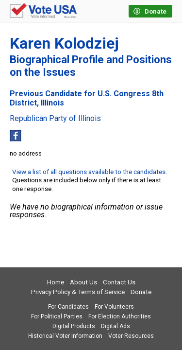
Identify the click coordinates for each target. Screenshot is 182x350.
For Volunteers (114, 306)
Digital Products (73, 326)
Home (55, 282)
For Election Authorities (119, 316)
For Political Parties (57, 316)
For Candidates (68, 306)
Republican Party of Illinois (55, 118)
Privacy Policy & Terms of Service (78, 292)
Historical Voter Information (65, 335)
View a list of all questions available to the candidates (88, 171)
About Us (83, 282)
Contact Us (119, 282)
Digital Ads (115, 326)
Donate (141, 292)
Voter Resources (131, 335)
